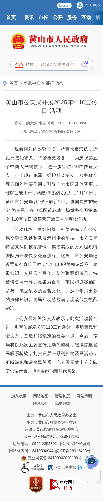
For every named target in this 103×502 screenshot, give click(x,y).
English (64, 5)
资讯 (29, 17)
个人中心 (92, 5)
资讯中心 (32, 83)
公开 (58, 17)
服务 (72, 17)
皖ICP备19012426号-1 (74, 451)
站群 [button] (30, 64)
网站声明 (84, 396)
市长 (43, 17)
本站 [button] (19, 64)
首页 (11, 17)
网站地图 (40, 396)
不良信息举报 (62, 467)
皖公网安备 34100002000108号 (51, 458)
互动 (86, 17)
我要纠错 (62, 403)
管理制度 (62, 396)
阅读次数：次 (69, 131)
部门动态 (54, 83)
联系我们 (40, 403)
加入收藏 (18, 396)
